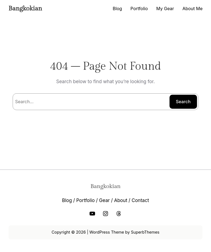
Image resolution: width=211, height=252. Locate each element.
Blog (67, 200)
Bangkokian (25, 8)
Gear (104, 200)
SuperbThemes (145, 232)
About (120, 200)
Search (183, 101)
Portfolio (85, 200)
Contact (140, 200)
